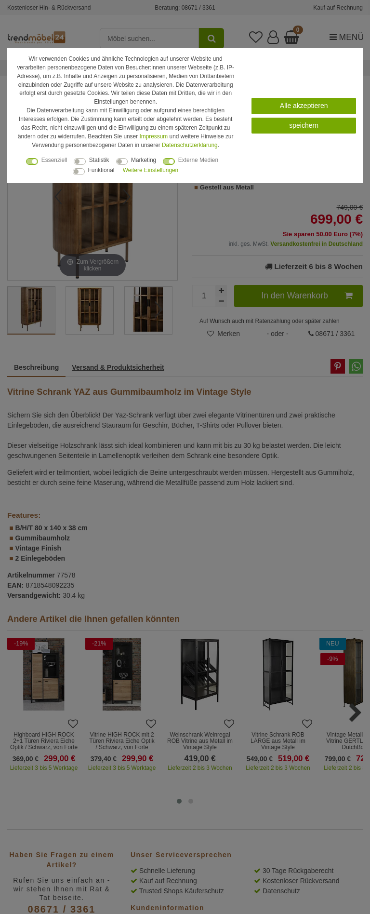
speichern (303, 125)
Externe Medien (198, 160)
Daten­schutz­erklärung (190, 145)
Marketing (143, 160)
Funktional (101, 170)
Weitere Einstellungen (150, 170)
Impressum (153, 136)
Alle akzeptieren (304, 105)
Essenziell (54, 160)
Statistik (99, 160)
